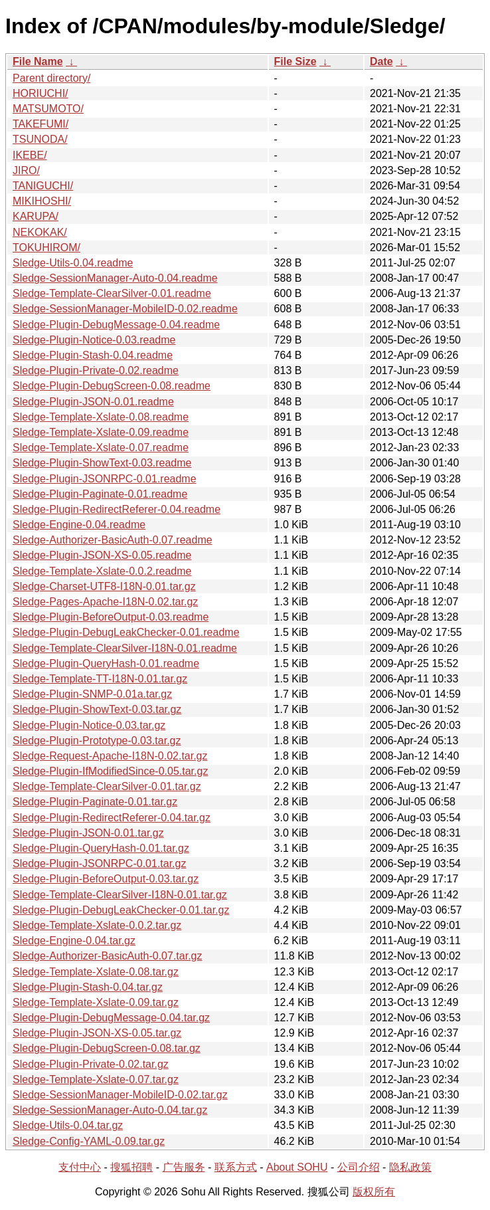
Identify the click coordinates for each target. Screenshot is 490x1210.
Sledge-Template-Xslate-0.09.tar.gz (96, 1002)
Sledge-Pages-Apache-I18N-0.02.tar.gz (105, 601)
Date (381, 61)
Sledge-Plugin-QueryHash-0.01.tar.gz (101, 848)
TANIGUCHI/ (43, 185)
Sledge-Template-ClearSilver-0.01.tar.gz (107, 786)
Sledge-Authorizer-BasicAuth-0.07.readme (112, 540)
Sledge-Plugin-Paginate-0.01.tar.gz (95, 801)
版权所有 (374, 1191)
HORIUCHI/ (40, 93)
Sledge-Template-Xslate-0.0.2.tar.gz (97, 925)
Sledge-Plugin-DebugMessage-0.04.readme (116, 324)
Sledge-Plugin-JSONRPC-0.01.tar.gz (99, 863)
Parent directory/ (51, 78)
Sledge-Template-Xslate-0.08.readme (101, 417)
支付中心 (79, 1167)
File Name (38, 61)
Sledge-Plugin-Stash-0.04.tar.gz (88, 987)
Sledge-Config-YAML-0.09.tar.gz (89, 1141)
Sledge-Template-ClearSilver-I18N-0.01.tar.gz (120, 894)
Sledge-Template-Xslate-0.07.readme (101, 447)
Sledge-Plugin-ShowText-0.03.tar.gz (97, 709)
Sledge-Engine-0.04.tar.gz (74, 940)
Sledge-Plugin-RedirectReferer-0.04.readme (116, 509)
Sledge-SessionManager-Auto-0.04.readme (115, 278)
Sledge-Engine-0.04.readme (79, 524)
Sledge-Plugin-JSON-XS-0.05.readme (102, 555)
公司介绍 (358, 1167)
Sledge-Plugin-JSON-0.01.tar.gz (88, 833)
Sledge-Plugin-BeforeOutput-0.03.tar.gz (106, 878)
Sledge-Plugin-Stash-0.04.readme (93, 355)
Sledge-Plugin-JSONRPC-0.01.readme (105, 478)
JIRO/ (26, 170)
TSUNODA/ (40, 139)
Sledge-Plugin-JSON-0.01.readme (93, 401)
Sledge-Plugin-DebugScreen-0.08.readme (111, 385)
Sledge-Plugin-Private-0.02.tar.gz (91, 1064)
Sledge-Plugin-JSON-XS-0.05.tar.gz (97, 1033)
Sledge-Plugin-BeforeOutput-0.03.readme (110, 617)
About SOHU (296, 1167)
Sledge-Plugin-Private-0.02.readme (96, 370)
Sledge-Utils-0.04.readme (73, 262)
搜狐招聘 (131, 1167)
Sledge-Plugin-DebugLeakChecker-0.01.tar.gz (121, 910)
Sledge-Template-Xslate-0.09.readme (101, 432)
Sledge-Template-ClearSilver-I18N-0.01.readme (125, 648)
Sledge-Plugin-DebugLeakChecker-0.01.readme (126, 632)
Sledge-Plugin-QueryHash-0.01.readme (106, 663)
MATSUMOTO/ (48, 108)
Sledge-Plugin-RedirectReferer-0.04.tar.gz (111, 817)
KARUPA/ (35, 216)
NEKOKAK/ (40, 232)
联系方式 (235, 1167)
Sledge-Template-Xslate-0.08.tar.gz (96, 971)
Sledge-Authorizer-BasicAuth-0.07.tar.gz (107, 955)
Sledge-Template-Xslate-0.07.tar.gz (96, 1079)
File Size (295, 61)
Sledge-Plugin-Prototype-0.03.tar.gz (97, 740)
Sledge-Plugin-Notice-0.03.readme (94, 340)
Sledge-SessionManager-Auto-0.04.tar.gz (110, 1110)
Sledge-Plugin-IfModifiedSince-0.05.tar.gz (110, 771)
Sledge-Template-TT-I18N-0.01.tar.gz (100, 678)
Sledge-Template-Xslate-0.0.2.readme (102, 571)
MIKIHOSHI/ (42, 201)
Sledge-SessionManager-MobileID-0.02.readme (125, 308)
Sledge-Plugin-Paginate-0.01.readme (100, 494)
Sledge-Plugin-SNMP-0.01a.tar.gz (92, 694)
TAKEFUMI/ (40, 124)
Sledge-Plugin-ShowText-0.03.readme (102, 462)
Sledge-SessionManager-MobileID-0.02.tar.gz (120, 1094)
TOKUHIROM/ (46, 247)
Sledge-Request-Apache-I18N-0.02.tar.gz (110, 755)
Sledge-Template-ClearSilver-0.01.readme (112, 293)
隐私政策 (410, 1167)
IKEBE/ (30, 155)
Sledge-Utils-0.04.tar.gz (68, 1125)
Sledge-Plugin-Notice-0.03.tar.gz (89, 725)
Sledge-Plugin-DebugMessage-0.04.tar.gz (111, 1017)
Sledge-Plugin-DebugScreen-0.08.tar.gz (107, 1048)
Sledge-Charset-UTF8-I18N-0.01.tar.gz (104, 586)
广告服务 (184, 1167)
